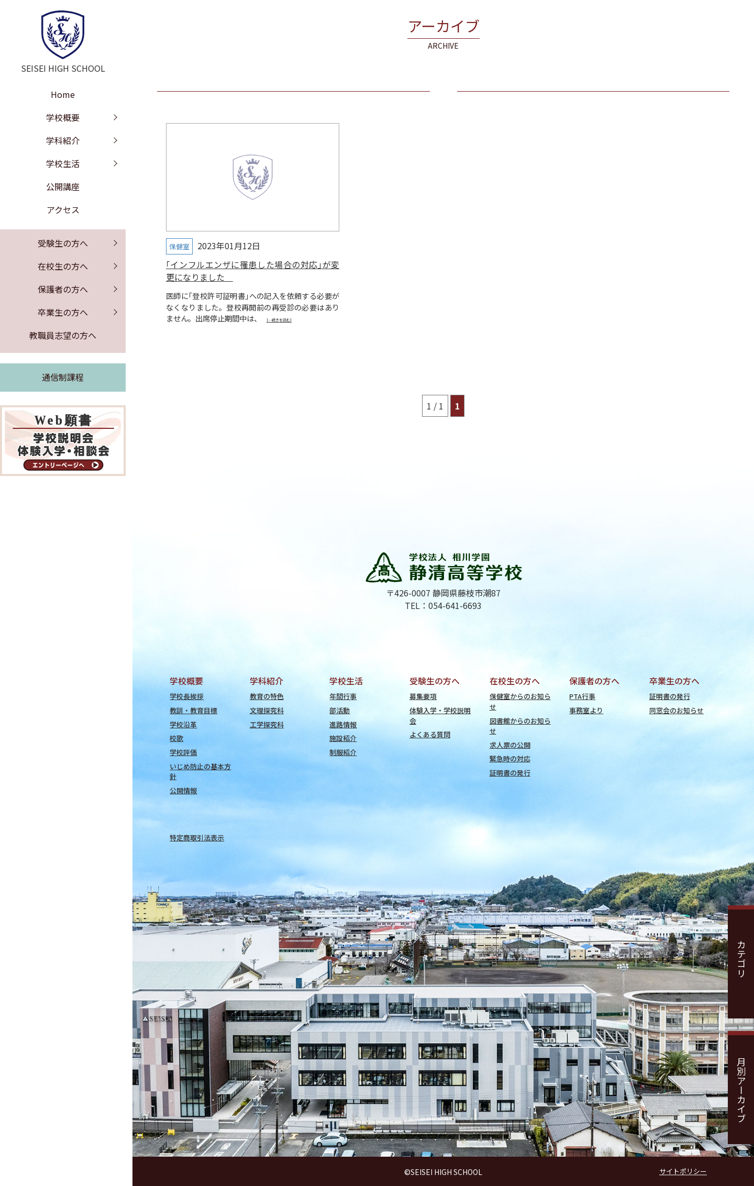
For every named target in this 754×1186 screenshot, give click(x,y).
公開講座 (63, 186)
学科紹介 (63, 140)
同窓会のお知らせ (676, 710)
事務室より (586, 710)
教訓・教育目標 (193, 710)
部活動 (339, 710)
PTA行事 (582, 696)
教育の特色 (267, 696)
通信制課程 (63, 377)
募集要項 (423, 696)
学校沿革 (183, 724)
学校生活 (63, 163)
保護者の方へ (63, 289)
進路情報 (343, 724)
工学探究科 (267, 724)
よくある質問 (429, 734)
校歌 (176, 738)
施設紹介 (343, 738)
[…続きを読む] (279, 320)
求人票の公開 (510, 745)
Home (63, 94)
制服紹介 (343, 752)
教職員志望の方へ (62, 335)
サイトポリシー (683, 1171)
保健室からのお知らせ (520, 701)
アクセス (63, 209)
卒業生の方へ (63, 312)
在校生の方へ (63, 266)
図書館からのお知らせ (520, 726)
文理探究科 (267, 710)
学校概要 (63, 117)
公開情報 (183, 790)
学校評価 (183, 752)
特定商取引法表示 (197, 838)
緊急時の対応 (510, 758)
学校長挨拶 (187, 696)
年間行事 (343, 696)
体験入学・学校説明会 (440, 715)
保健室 (179, 246)
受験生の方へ (63, 243)
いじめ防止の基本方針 (200, 771)
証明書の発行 (510, 773)
